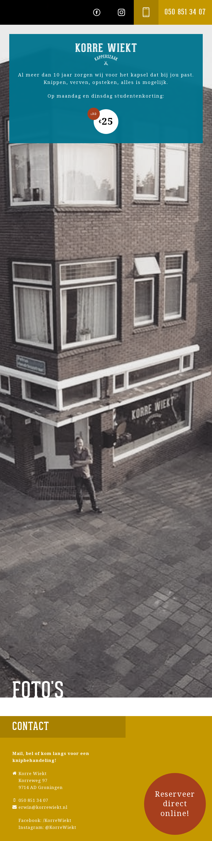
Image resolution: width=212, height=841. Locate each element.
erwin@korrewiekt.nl (43, 807)
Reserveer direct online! (175, 804)
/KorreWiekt (57, 820)
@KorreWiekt (60, 827)
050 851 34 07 (185, 12)
